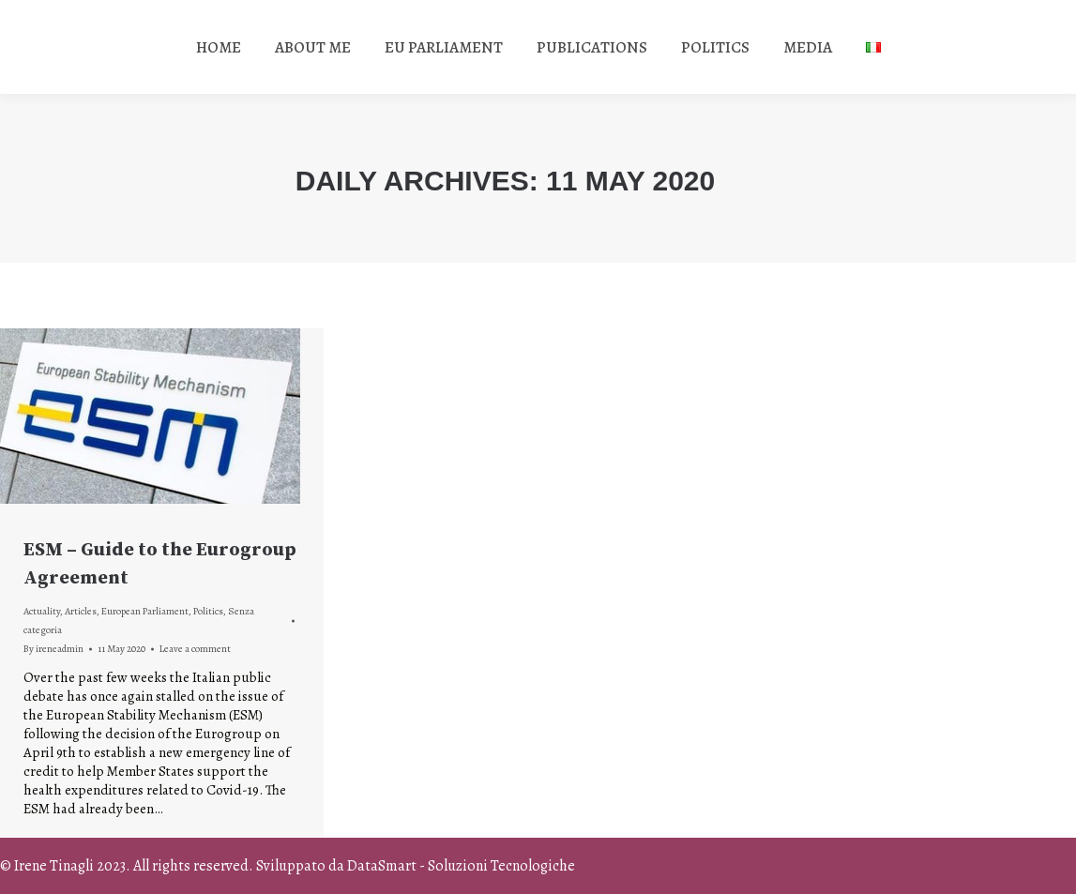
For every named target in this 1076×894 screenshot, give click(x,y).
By (53, 649)
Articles (81, 611)
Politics (208, 611)
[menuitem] (218, 47)
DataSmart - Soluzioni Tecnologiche (461, 866)
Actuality (41, 611)
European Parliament (145, 611)
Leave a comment (195, 649)
